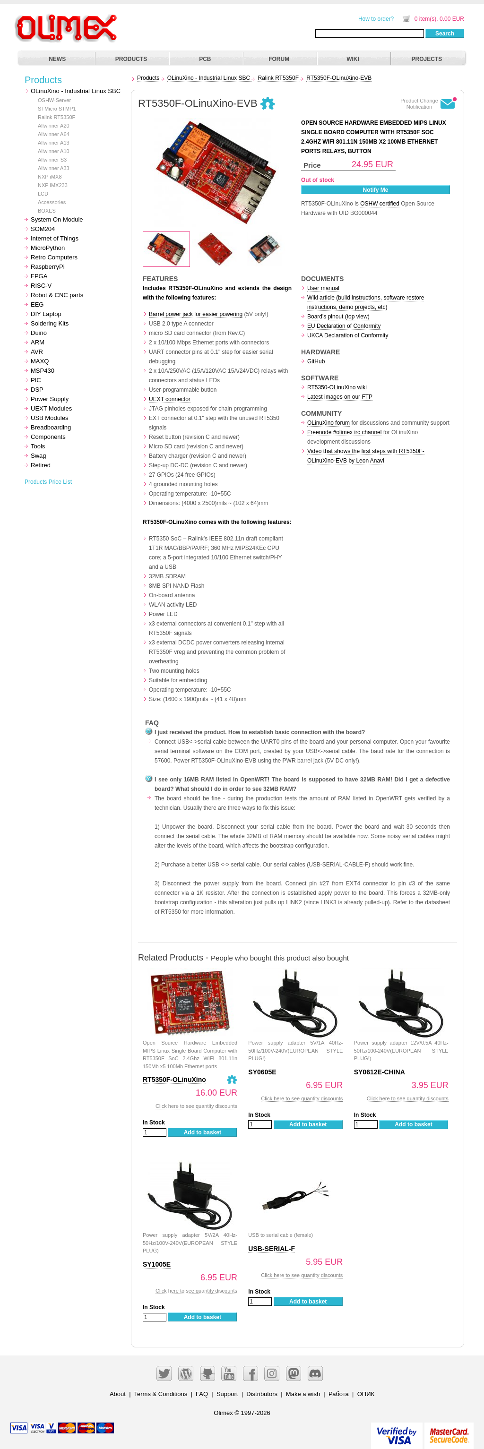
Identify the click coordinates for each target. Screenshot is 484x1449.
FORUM (278, 59)
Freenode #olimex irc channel (344, 432)
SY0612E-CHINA (379, 1072)
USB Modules (49, 417)
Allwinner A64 (53, 134)
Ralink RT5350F (56, 117)
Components (48, 436)
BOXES (47, 211)
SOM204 (43, 228)
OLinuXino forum (328, 423)
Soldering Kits (50, 323)
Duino (39, 332)
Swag (38, 455)
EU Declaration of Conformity (343, 326)
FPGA (39, 276)
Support (227, 1394)
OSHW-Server (54, 100)
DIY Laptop (46, 313)
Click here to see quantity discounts (196, 1106)
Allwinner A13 (53, 143)
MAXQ (40, 361)
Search (444, 33)
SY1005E (157, 1264)
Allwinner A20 (53, 126)
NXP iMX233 (53, 185)
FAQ (202, 1394)
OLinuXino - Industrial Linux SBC (76, 90)
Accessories (52, 202)
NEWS (57, 59)
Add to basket (202, 1132)
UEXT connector (169, 399)
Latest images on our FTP (339, 397)
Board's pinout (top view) (338, 316)
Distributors (261, 1394)
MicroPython (48, 247)
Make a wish (303, 1394)
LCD (43, 194)
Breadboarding (51, 427)
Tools (38, 446)
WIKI (352, 59)
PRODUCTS (131, 59)
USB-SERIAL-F (271, 1248)
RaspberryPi (48, 266)
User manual (323, 288)
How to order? (376, 19)
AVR (37, 351)
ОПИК (365, 1394)
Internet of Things (54, 238)
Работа (338, 1394)
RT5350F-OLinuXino (174, 1079)
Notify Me (376, 190)
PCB (205, 59)
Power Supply (50, 399)
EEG (37, 304)
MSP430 (42, 370)
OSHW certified (379, 203)
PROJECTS (427, 59)
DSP (37, 389)
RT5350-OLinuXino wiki (337, 387)
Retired (41, 465)
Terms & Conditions (161, 1394)
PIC (36, 380)
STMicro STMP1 (57, 108)
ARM (37, 342)
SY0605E (262, 1072)
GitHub (317, 361)
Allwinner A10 (53, 151)
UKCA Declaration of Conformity (347, 335)
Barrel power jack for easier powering (195, 314)
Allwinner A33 (53, 168)
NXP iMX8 (50, 177)
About (118, 1394)
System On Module (57, 219)
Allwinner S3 (52, 160)
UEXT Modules (51, 408)
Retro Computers (54, 257)
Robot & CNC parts (57, 295)
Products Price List (48, 482)
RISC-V (41, 285)
